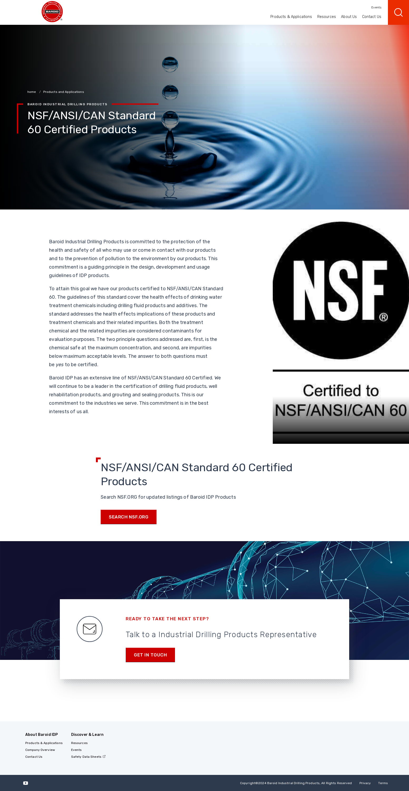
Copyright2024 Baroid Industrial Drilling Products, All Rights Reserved (296, 783)
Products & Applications (291, 17)
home (32, 92)
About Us (349, 17)
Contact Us (371, 17)
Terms (383, 783)
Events (376, 7)
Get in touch (150, 654)
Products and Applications (63, 92)
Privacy (365, 783)
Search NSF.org (128, 517)
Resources (326, 17)
